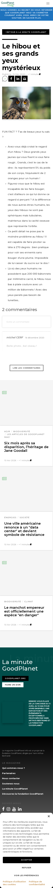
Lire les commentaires (26, 368)
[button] (48, 816)
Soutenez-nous (11, 783)
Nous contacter (11, 778)
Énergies (10, 517)
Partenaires (9, 773)
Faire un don (13, 685)
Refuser (26, 868)
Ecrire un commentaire (18, 322)
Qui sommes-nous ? (13, 768)
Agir (7, 431)
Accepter (26, 860)
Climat (28, 601)
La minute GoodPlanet (15, 788)
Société (25, 517)
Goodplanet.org (15, 678)
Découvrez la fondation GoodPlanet (22, 793)
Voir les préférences (26, 875)
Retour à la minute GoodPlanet (25, 32)
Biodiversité (21, 431)
